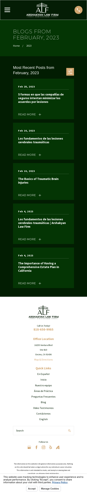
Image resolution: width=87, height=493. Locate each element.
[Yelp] (50, 447)
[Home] (42, 10)
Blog (43, 402)
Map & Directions (43, 359)
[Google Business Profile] (29, 447)
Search (20, 430)
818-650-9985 (43, 329)
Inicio (43, 379)
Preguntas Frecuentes (43, 396)
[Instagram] (43, 447)
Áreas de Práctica (43, 391)
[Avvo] (57, 447)
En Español (43, 374)
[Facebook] (36, 447)
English (43, 419)
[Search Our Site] (69, 430)
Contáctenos (43, 413)
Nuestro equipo (43, 385)
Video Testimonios (43, 408)
